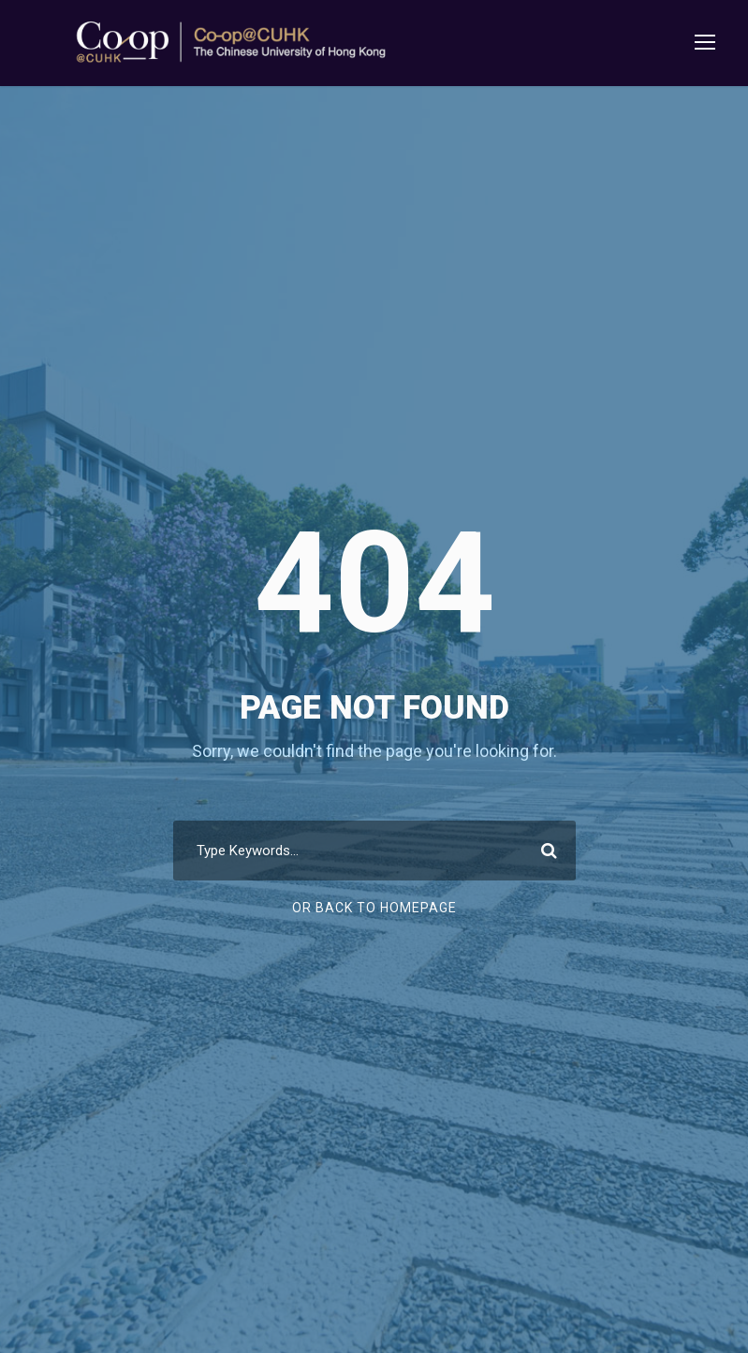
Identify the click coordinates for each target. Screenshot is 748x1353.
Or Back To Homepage (374, 907)
